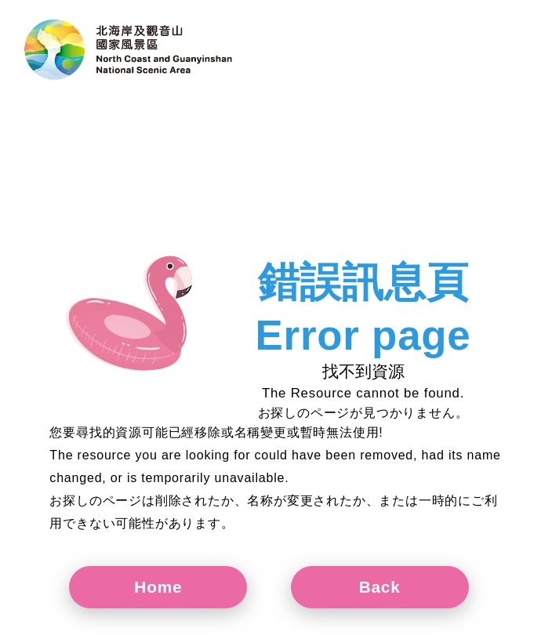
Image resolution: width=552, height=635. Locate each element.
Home (158, 587)
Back (380, 587)
